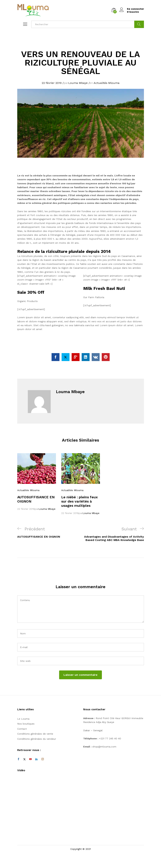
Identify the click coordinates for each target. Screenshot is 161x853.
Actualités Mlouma (106, 83)
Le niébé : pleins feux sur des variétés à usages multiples (79, 501)
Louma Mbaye (78, 83)
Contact (22, 728)
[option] (37, 482)
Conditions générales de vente (35, 733)
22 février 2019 (52, 83)
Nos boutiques (25, 723)
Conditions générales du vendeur (36, 738)
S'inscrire (133, 11)
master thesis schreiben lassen (50, 191)
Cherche (139, 24)
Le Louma (23, 718)
